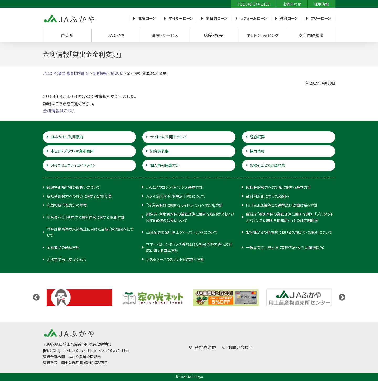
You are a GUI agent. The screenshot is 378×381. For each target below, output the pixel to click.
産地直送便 (205, 347)
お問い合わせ (240, 347)
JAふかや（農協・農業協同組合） (69, 18)
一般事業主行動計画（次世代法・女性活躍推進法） (285, 247)
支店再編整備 (311, 35)
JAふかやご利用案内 (67, 136)
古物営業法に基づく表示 (66, 259)
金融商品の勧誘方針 (63, 247)
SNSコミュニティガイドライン (73, 165)
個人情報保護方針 (165, 165)
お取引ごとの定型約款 (267, 165)
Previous (36, 297)
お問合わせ (292, 4)
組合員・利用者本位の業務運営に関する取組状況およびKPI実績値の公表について (190, 217)
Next (342, 297)
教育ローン (289, 18)
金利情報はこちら (59, 110)
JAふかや (116, 35)
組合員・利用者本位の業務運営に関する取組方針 (86, 217)
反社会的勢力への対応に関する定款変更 (79, 196)
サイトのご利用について (168, 136)
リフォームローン (253, 18)
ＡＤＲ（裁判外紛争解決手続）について (176, 196)
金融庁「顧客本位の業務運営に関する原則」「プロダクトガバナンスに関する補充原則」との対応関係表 (289, 217)
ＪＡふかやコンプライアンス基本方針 (174, 187)
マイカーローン (181, 18)
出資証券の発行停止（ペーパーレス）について (181, 232)
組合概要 (257, 136)
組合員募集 (159, 151)
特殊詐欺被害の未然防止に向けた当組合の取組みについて (90, 232)
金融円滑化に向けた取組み (268, 196)
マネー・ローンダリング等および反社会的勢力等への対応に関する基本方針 (189, 247)
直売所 (67, 35)
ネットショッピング (262, 35)
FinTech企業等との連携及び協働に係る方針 (282, 205)
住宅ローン (147, 18)
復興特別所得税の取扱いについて (73, 187)
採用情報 (321, 4)
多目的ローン (217, 18)
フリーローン (321, 18)
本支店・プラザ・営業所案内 (72, 151)
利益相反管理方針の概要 (67, 205)
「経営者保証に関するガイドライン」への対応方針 (184, 205)
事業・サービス (165, 35)
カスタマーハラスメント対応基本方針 (175, 259)
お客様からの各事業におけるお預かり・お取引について (289, 232)
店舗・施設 (213, 35)
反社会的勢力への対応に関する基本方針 (278, 187)
